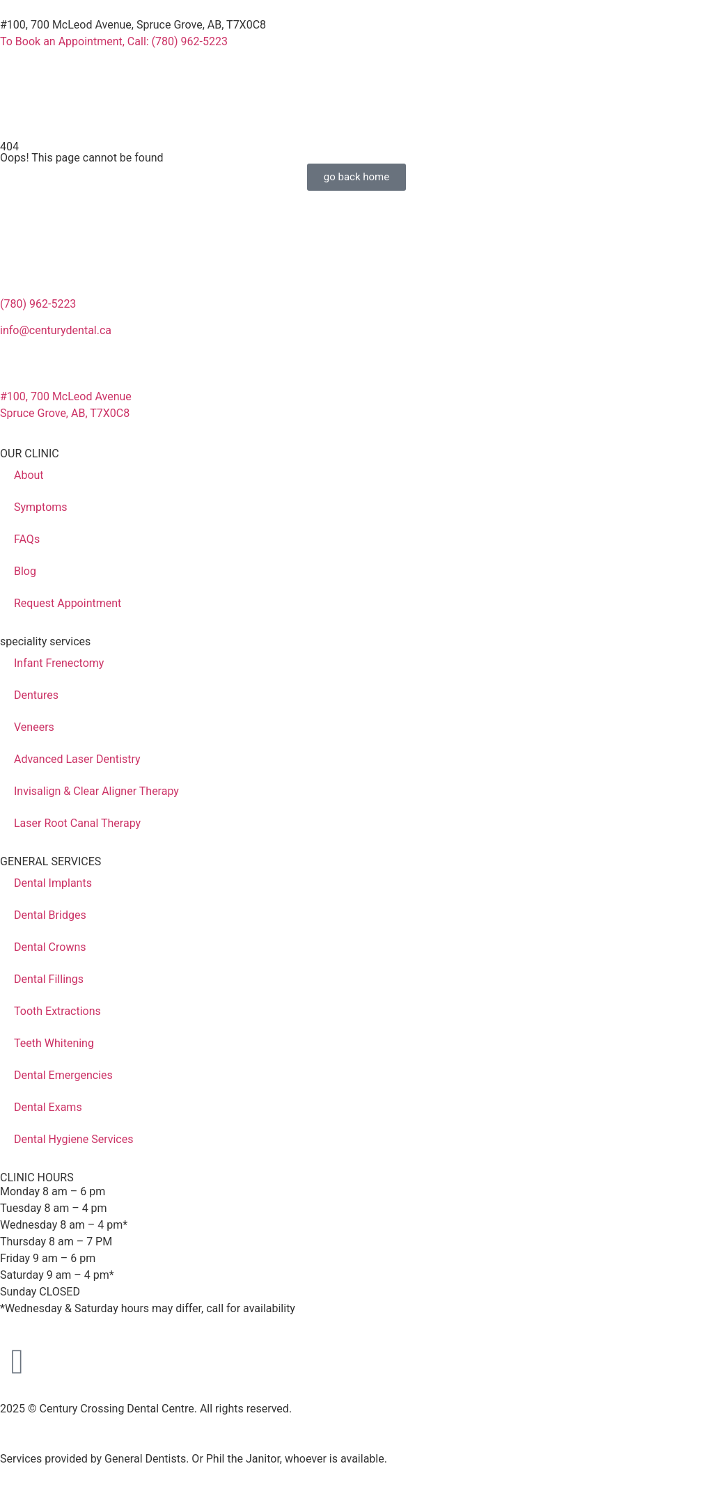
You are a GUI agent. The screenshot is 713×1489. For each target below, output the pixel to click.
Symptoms (41, 507)
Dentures (36, 695)
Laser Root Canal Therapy (77, 823)
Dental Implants (53, 883)
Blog (25, 571)
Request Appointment (67, 603)
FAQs (27, 539)
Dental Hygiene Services (73, 1139)
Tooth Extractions (57, 1011)
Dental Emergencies (63, 1075)
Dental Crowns (50, 947)
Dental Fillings (49, 979)
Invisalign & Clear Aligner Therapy (96, 791)
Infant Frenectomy (59, 663)
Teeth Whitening (54, 1043)
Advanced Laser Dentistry (77, 759)
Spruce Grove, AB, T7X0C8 (65, 413)
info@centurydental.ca (55, 330)
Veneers (34, 727)
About (29, 475)
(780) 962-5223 (38, 303)
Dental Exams (48, 1107)
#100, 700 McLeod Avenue (66, 396)
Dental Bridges (50, 915)
